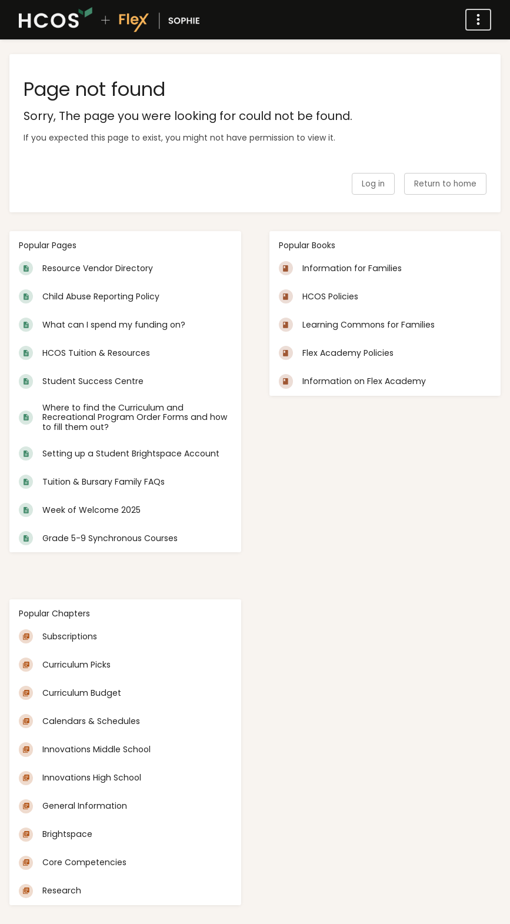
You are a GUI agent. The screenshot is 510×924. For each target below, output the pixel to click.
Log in (373, 183)
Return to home (445, 183)
